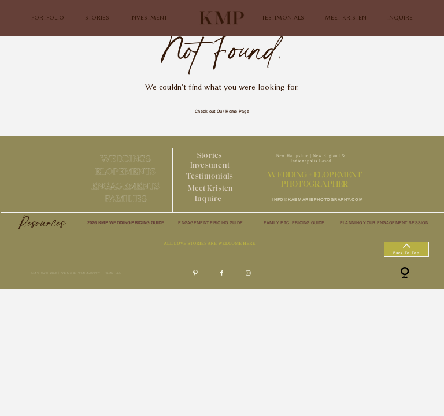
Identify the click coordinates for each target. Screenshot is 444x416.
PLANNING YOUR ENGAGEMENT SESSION (384, 223)
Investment (210, 164)
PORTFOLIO (47, 17)
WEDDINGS (125, 158)
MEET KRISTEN (346, 17)
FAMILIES (126, 198)
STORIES (97, 17)
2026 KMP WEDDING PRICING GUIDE (126, 223)
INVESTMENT (148, 17)
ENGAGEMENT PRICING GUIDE (210, 223)
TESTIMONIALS (283, 17)
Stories (210, 154)
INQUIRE (400, 17)
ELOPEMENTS (125, 171)
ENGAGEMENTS (125, 185)
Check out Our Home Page (222, 111)
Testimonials (209, 175)
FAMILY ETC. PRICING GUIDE (294, 223)
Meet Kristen (211, 187)
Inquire (208, 198)
